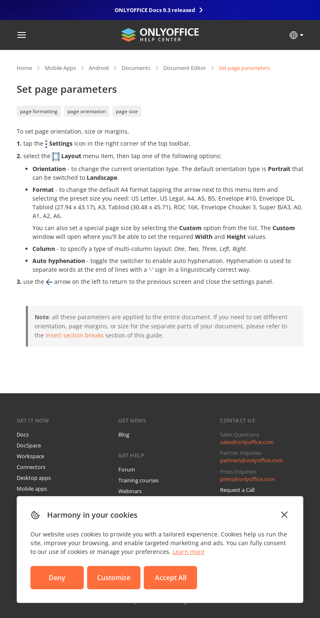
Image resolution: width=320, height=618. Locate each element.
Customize (113, 577)
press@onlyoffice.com (247, 479)
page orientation (87, 111)
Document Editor (184, 68)
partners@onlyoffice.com (251, 460)
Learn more (188, 552)
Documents (136, 68)
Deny (57, 577)
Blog (123, 434)
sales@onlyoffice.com (247, 442)
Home (24, 68)
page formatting (39, 111)
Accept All (170, 577)
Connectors (31, 467)
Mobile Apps (60, 68)
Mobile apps (32, 488)
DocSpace (29, 445)
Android (99, 68)
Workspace (30, 456)
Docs (23, 434)
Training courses (138, 480)
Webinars (130, 491)
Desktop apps (34, 477)
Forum (126, 469)
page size (127, 111)
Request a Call (237, 490)
